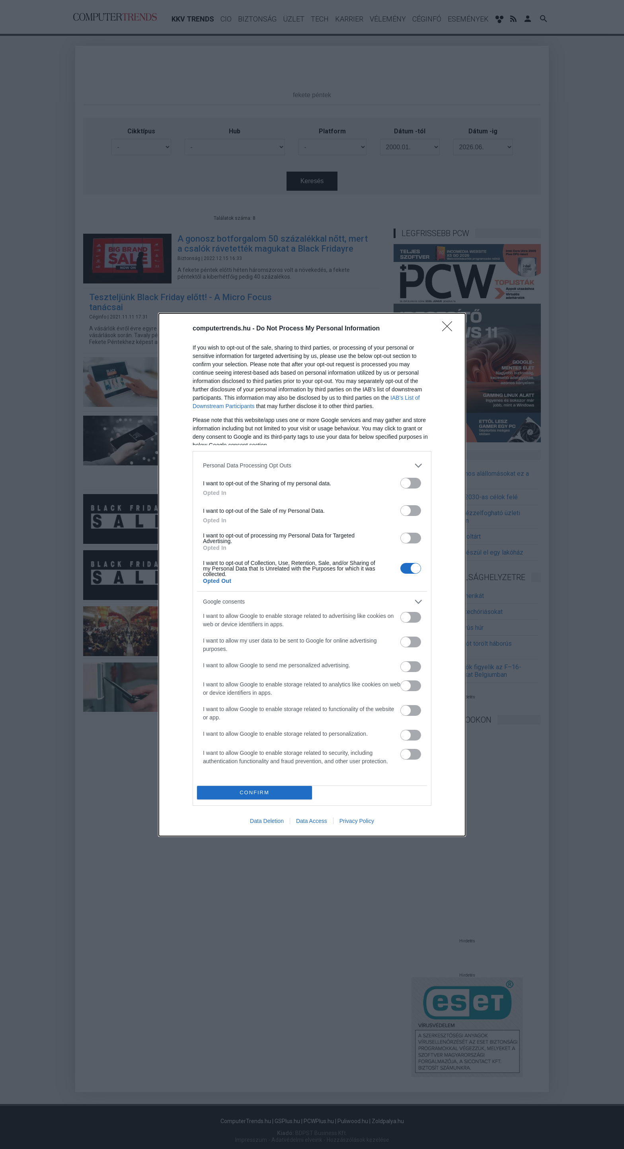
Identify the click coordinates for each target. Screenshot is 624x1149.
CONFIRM (254, 792)
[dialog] (312, 574)
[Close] (449, 328)
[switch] (410, 483)
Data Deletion (267, 821)
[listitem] (312, 465)
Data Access (311, 821)
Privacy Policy (356, 821)
